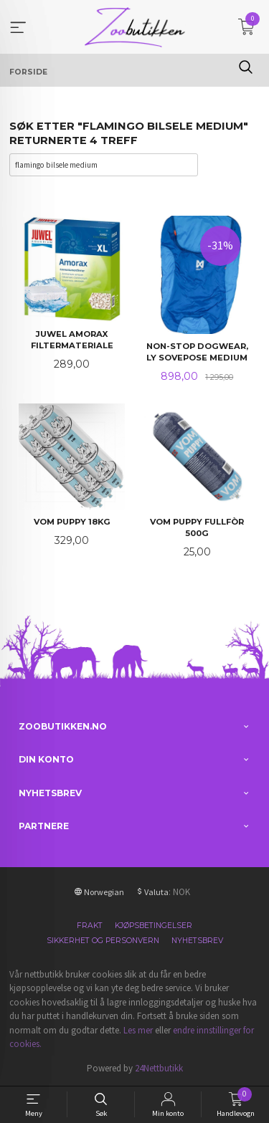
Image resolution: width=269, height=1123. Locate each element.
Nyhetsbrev (197, 940)
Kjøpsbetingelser (153, 925)
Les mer (138, 1030)
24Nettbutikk (159, 1068)
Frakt (90, 925)
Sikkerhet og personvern (103, 940)
